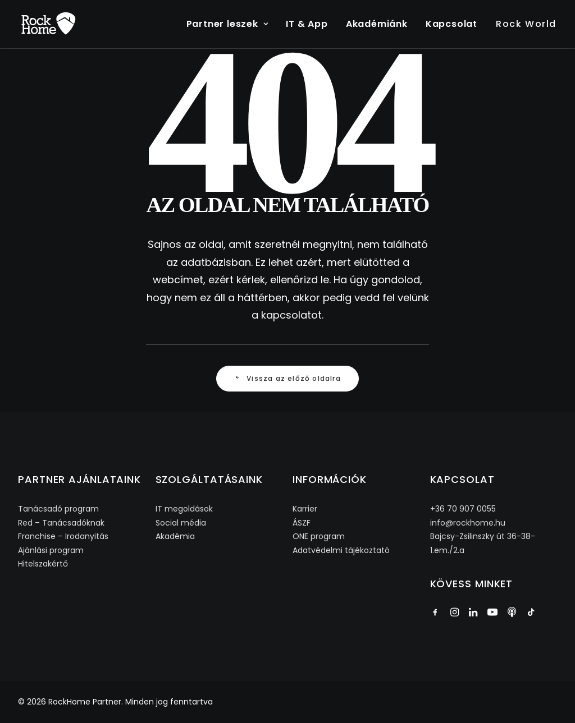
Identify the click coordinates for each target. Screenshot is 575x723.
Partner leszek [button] (227, 23)
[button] (435, 613)
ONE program (319, 536)
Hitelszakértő (43, 563)
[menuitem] (231, 24)
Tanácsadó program (58, 508)
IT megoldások (184, 508)
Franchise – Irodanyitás (63, 536)
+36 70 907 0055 (463, 508)
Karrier (305, 508)
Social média (181, 522)
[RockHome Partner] (48, 24)
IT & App (306, 23)
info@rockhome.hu (467, 522)
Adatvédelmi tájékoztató (341, 550)
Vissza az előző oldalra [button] (287, 378)
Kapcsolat (451, 23)
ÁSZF (302, 522)
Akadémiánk (377, 23)
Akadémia (175, 536)
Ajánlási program (51, 550)
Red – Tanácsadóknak (61, 522)
